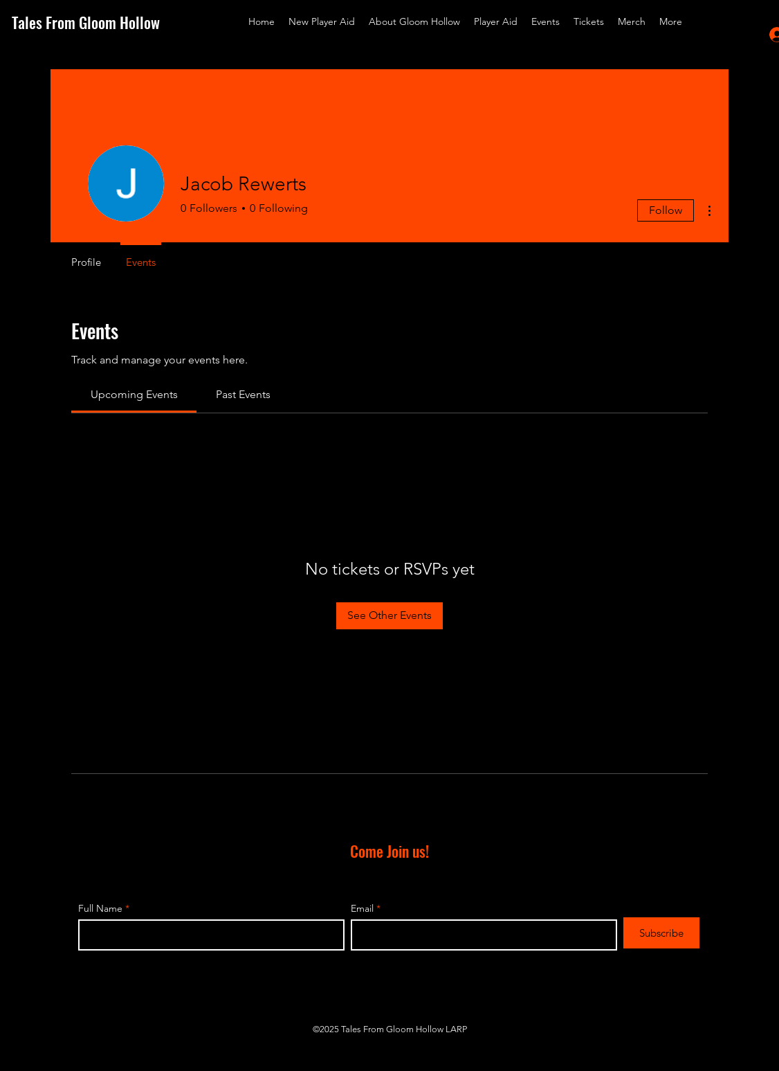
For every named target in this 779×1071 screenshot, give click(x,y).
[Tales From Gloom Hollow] (96, 22)
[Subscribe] (661, 932)
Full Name (100, 908)
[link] (134, 394)
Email (362, 908)
